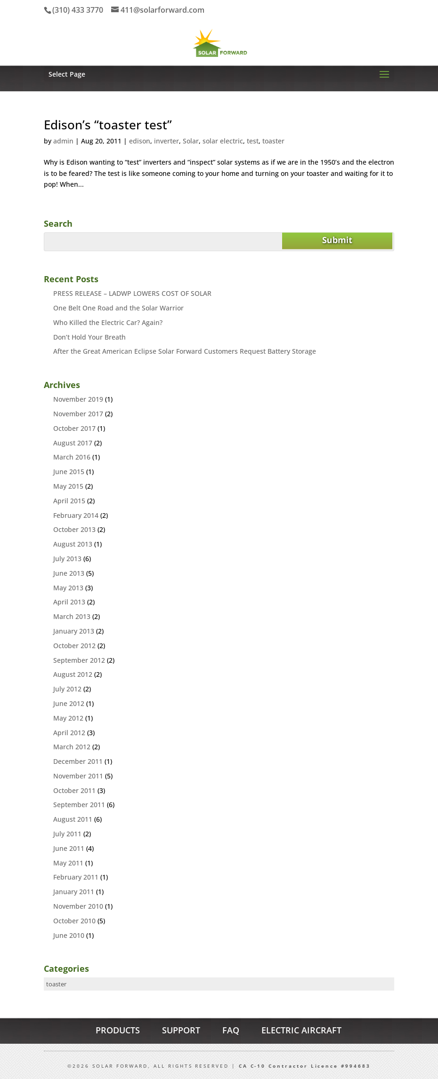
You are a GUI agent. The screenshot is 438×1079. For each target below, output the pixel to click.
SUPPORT (181, 1030)
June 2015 (68, 471)
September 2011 (79, 804)
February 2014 (75, 515)
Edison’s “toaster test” (108, 124)
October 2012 (74, 645)
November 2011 (78, 775)
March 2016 (71, 456)
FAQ (230, 1030)
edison (139, 140)
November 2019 (78, 399)
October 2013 (74, 529)
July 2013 (67, 558)
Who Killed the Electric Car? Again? (107, 322)
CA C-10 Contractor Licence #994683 (305, 1066)
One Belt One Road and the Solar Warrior (118, 307)
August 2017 (72, 442)
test (253, 140)
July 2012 (67, 688)
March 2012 (71, 746)
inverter (166, 140)
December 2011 (78, 761)
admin (63, 140)
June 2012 (68, 703)
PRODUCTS (118, 1030)
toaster (273, 140)
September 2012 (79, 660)
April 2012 (69, 732)
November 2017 (78, 413)
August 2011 (72, 819)
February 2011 (75, 877)
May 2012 (68, 718)
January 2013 (73, 631)
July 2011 (67, 833)
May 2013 (68, 587)
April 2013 (69, 601)
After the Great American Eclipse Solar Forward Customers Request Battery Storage (184, 351)
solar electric (223, 140)
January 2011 (73, 891)
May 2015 (68, 486)
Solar (191, 140)
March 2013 (71, 616)
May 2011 (68, 862)
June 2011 (68, 848)
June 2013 (68, 573)
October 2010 (74, 920)
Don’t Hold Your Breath (89, 337)
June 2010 (68, 935)
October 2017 (74, 428)
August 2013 (72, 544)
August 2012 (72, 674)
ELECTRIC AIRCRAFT (301, 1030)
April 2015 (69, 500)
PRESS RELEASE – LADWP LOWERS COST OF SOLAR (132, 293)
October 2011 (74, 790)
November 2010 (78, 906)
